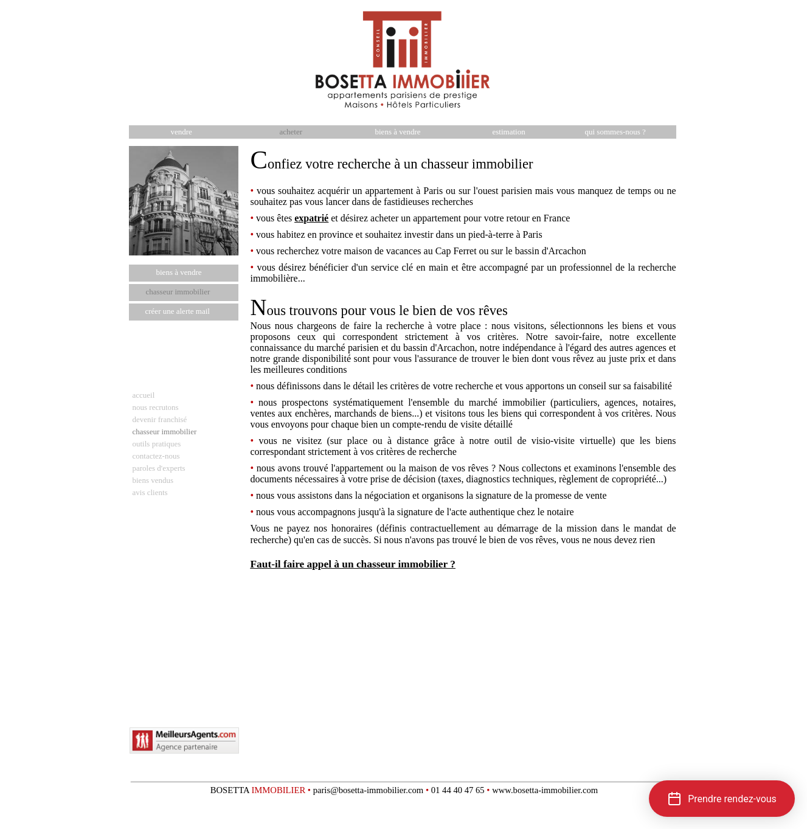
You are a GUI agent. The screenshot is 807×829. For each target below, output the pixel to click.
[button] (722, 798)
